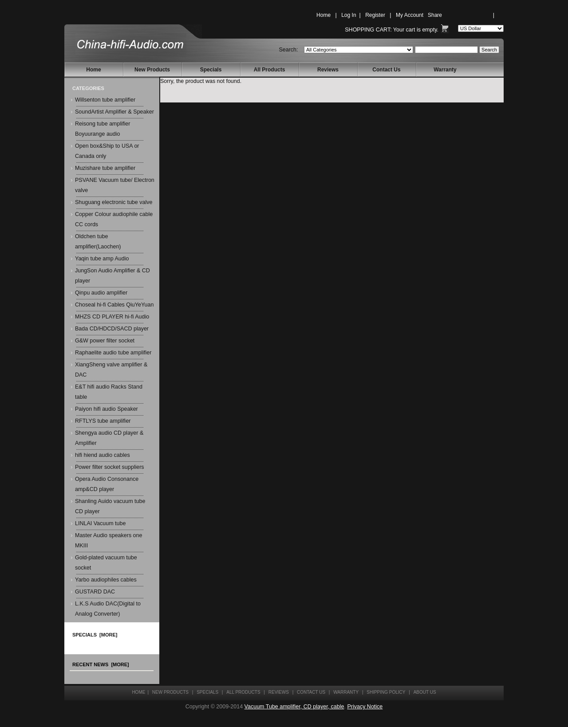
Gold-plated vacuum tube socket (106, 562)
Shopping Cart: (368, 30)
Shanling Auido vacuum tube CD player (110, 506)
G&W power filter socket (104, 341)
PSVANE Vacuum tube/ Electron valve (114, 185)
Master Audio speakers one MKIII (108, 540)
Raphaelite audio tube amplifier (113, 353)
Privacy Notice (365, 706)
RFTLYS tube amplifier (103, 421)
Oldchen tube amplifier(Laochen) (98, 241)
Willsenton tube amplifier (105, 100)
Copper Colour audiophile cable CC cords (114, 219)
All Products (269, 70)
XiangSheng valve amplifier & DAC (111, 370)
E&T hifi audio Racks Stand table (108, 392)
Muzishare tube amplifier (105, 168)
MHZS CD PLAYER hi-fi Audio (112, 317)
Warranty (445, 70)
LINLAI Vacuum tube (100, 523)
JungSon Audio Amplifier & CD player (112, 275)
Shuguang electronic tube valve (113, 202)
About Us (425, 692)
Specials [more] (94, 634)
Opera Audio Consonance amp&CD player (106, 484)
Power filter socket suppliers (109, 467)
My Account (409, 15)
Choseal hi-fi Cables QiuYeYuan (114, 305)
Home (323, 15)
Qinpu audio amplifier (101, 293)
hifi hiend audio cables (102, 455)
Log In (348, 15)
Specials (211, 70)
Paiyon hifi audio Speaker (106, 409)
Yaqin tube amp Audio (102, 258)
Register (375, 15)
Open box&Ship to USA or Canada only (107, 151)
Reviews (328, 70)
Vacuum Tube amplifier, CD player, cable (294, 706)
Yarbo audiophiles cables (106, 580)
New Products (152, 70)
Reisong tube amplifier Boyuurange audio (102, 129)
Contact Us (386, 70)
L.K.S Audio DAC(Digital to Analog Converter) (108, 609)
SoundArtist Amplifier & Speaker (114, 112)
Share (435, 15)
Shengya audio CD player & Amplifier (109, 438)
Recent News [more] (100, 664)
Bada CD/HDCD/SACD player (112, 329)
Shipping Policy (386, 692)
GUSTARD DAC (95, 592)
